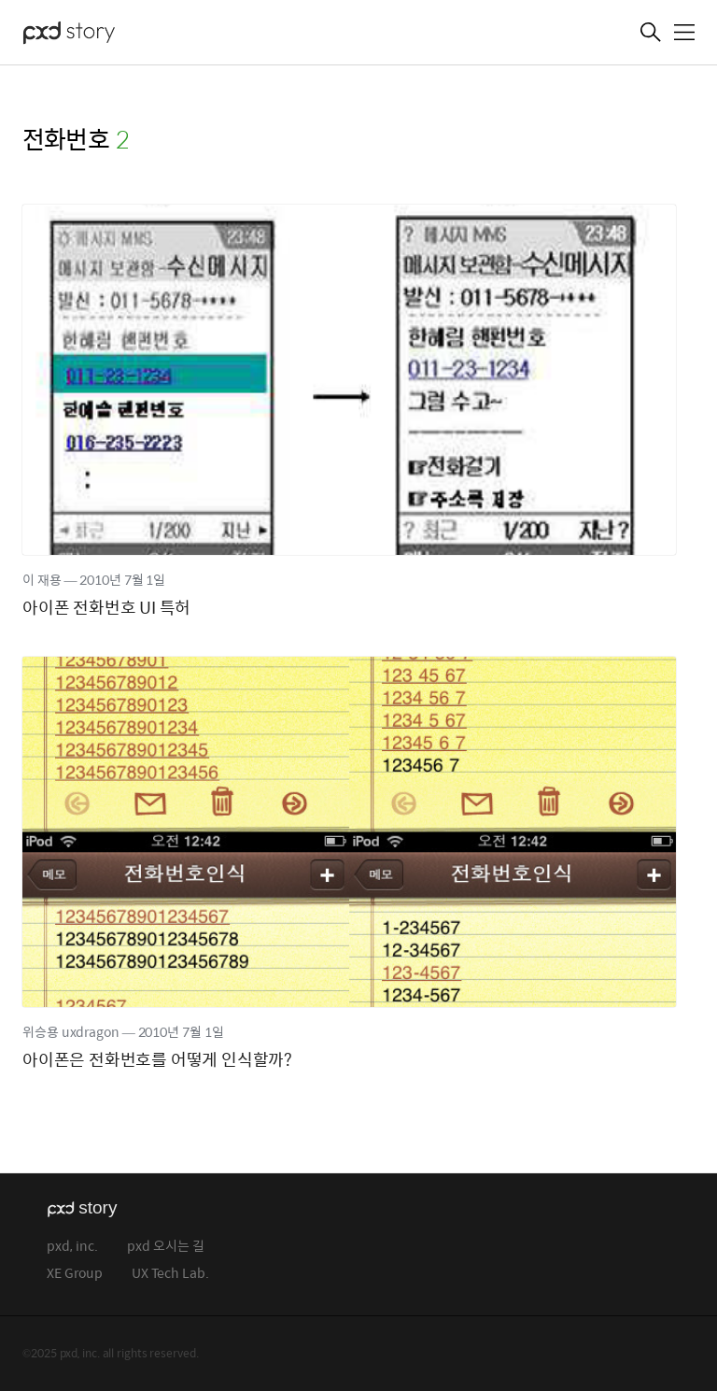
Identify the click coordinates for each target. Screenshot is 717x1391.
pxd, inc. (72, 1247)
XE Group (75, 1274)
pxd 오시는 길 (165, 1247)
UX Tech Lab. (170, 1274)
